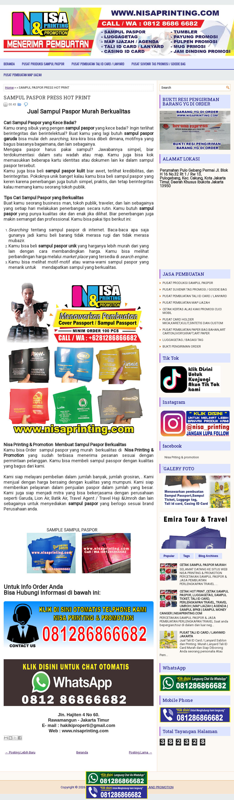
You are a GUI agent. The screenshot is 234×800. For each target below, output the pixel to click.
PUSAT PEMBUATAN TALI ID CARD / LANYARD (98, 63)
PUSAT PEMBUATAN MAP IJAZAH (23, 74)
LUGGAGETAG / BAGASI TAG (183, 340)
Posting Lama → (140, 752)
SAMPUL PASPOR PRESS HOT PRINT (47, 97)
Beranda (9, 63)
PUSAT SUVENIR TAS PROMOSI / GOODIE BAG (158, 63)
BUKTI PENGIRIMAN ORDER (182, 346)
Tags (186, 556)
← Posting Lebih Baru (20, 752)
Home (9, 87)
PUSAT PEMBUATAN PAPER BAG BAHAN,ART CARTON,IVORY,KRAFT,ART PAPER (194, 331)
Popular (169, 556)
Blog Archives (208, 556)
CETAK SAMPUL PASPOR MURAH (203, 565)
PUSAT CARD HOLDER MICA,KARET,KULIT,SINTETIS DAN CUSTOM (193, 321)
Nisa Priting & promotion (182, 457)
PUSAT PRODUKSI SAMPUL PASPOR (43, 63)
